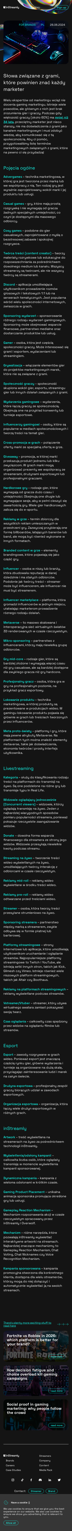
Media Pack (45, 1470)
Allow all (11, 1522)
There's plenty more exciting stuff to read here (36, 1324)
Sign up (61, 7)
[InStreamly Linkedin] (50, 1480)
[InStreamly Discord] (40, 1480)
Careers (10, 1465)
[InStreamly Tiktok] (22, 1480)
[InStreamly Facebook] (31, 1480)
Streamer (36, 1491)
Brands (10, 1460)
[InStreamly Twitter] (59, 1480)
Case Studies (13, 1470)
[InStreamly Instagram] (12, 1480)
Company (44, 1460)
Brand (51, 1491)
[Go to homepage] (13, 7)
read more (57, 1356)
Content (44, 1465)
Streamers (45, 1455)
